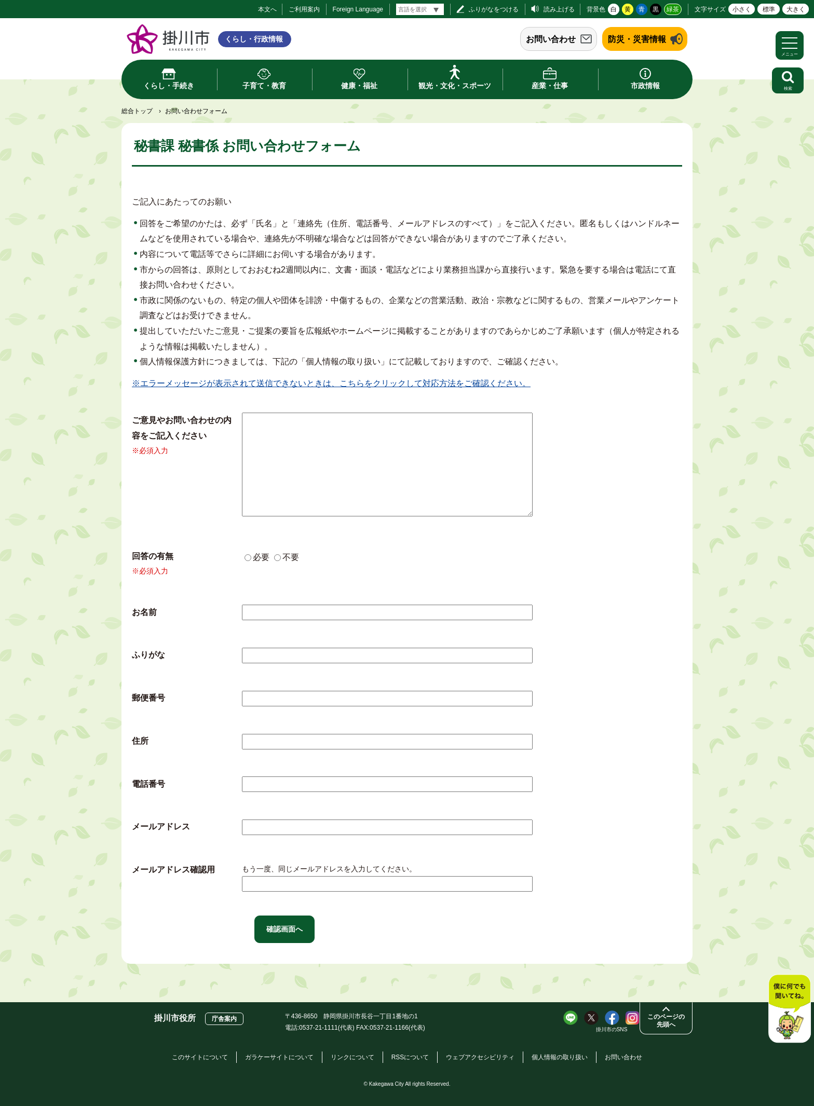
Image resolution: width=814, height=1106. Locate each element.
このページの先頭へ (666, 1020)
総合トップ (137, 111)
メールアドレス (161, 826)
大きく (795, 9)
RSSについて (410, 1057)
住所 (140, 740)
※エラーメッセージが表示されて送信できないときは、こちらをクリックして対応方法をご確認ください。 (331, 383)
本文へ (267, 9)
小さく (741, 9)
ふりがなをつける (494, 9)
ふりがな (148, 654)
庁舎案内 (224, 1018)
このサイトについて (200, 1057)
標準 (769, 9)
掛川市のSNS (612, 1029)
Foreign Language (358, 9)
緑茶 (673, 9)
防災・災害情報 (637, 39)
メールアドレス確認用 (173, 869)
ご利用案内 (304, 9)
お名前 (144, 612)
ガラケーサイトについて (279, 1057)
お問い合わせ (551, 39)
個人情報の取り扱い (560, 1057)
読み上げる (559, 9)
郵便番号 (148, 697)
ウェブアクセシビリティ (480, 1057)
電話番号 (148, 784)
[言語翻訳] (420, 9)
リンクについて (352, 1057)
